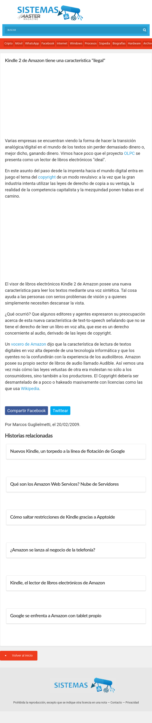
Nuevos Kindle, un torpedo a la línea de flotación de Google (67, 451)
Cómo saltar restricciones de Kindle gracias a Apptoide (62, 517)
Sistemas (50, 13)
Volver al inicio (19, 655)
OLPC (129, 153)
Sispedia (104, 43)
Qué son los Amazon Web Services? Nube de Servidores (64, 484)
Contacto (116, 702)
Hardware (134, 43)
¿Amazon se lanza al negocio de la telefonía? (52, 549)
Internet (62, 43)
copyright (47, 177)
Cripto (8, 43)
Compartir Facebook (26, 410)
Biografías (118, 43)
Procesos (91, 43)
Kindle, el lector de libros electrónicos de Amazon (57, 582)
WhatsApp (32, 43)
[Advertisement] (40, 100)
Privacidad (132, 702)
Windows (76, 43)
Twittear (60, 410)
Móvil (19, 43)
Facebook (48, 43)
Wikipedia (30, 388)
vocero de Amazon (28, 344)
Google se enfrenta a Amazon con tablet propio (55, 615)
